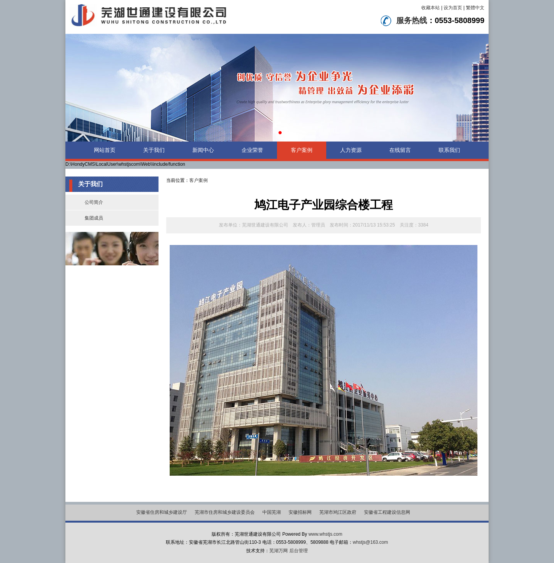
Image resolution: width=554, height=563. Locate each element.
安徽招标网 (300, 512)
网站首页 (104, 150)
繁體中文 (475, 7)
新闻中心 (203, 150)
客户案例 (301, 150)
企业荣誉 (252, 150)
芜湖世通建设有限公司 (265, 225)
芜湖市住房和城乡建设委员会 (225, 512)
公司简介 (94, 202)
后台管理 (298, 550)
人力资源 (351, 150)
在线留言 (400, 150)
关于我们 (154, 150)
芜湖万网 (278, 550)
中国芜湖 (271, 512)
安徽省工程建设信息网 (387, 512)
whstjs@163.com (370, 542)
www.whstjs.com (325, 534)
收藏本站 (430, 7)
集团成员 (94, 218)
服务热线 (411, 20)
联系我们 (449, 150)
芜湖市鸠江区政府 (337, 512)
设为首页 (453, 7)
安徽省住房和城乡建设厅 (161, 512)
